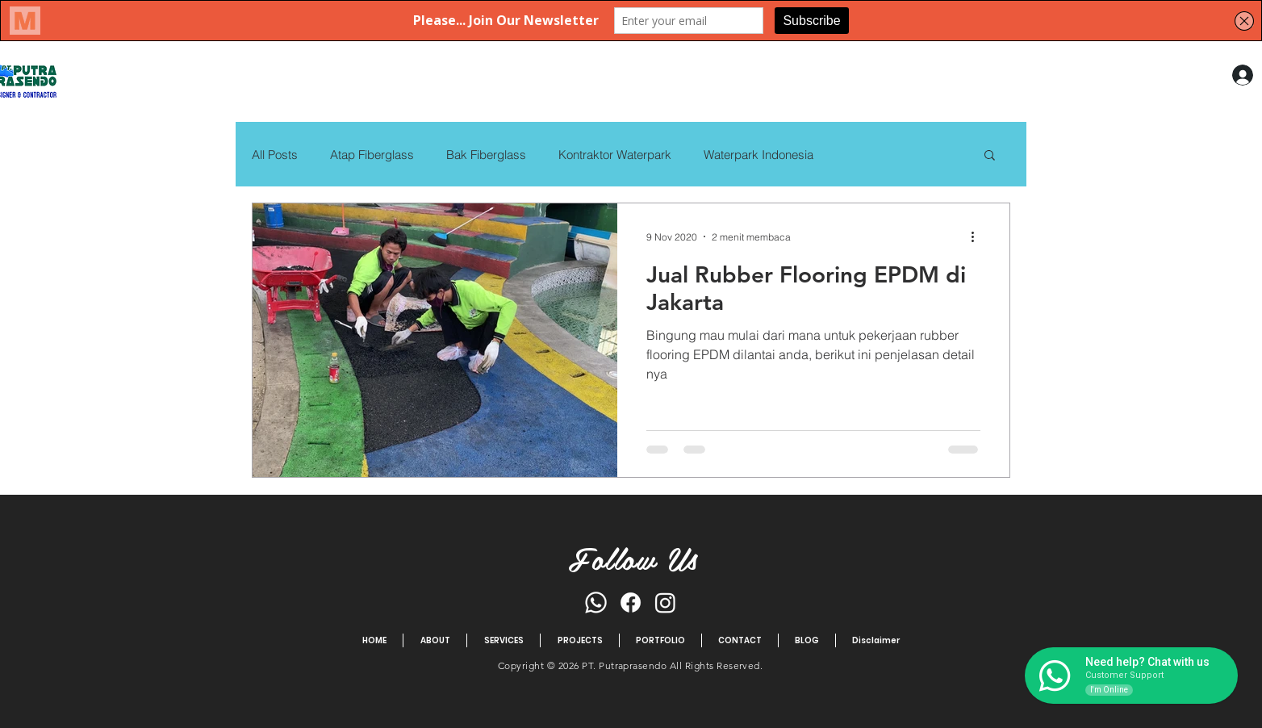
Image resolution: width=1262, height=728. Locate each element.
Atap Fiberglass (372, 154)
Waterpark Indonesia (758, 154)
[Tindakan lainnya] (978, 236)
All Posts (275, 154)
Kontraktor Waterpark (614, 154)
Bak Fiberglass (486, 154)
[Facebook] (630, 602)
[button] (989, 156)
